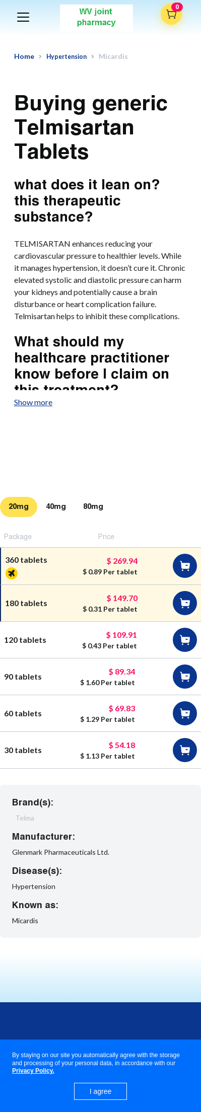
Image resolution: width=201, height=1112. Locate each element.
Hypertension (66, 56)
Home (24, 56)
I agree (101, 1091)
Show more (33, 402)
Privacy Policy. (33, 1070)
